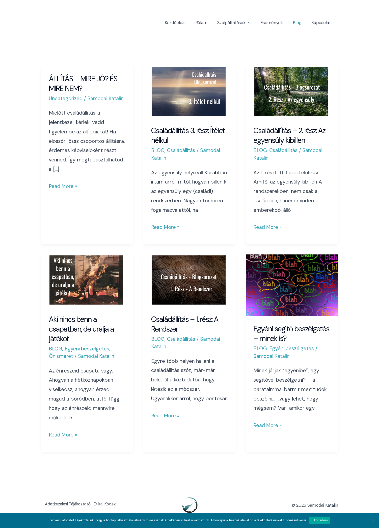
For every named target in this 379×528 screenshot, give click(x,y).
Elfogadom (320, 520)
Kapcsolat (321, 22)
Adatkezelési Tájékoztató (70, 505)
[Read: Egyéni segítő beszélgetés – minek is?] (292, 284)
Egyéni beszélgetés (88, 348)
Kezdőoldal (183, 22)
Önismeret (61, 356)
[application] (253, 22)
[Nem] (372, 520)
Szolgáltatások (239, 22)
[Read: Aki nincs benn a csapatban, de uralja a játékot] (87, 280)
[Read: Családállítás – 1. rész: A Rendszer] (189, 280)
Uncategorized (66, 98)
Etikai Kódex (110, 505)
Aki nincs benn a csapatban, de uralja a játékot (81, 328)
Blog (299, 22)
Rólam (208, 22)
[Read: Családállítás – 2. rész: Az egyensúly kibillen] (292, 91)
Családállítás (181, 150)
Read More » (63, 186)
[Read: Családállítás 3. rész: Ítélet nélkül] (189, 91)
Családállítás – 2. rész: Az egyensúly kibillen (289, 135)
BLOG (158, 150)
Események (275, 22)
